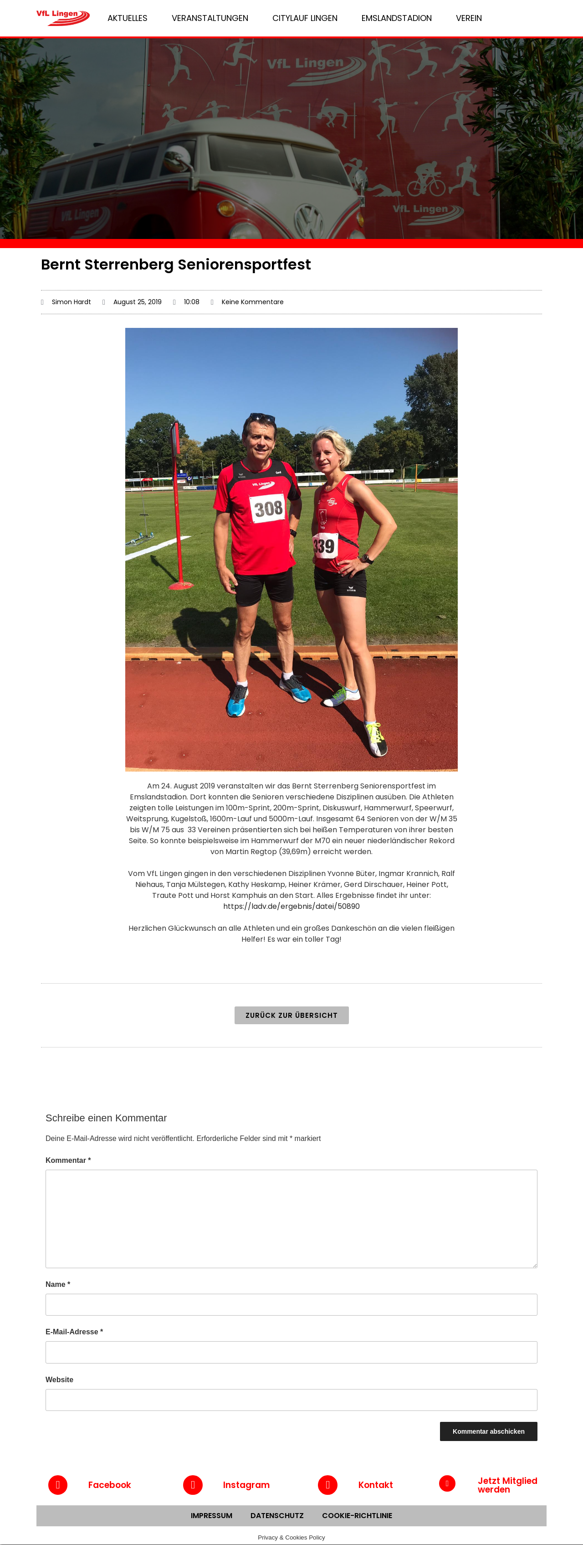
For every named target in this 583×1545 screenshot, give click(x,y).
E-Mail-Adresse (74, 1332)
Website (59, 1380)
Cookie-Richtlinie (357, 1516)
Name (58, 1284)
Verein (469, 18)
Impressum (211, 1516)
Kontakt (375, 1485)
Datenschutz (277, 1516)
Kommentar (68, 1160)
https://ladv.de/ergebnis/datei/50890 (291, 906)
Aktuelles (127, 18)
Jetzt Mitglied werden (507, 1485)
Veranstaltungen (210, 18)
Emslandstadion (397, 18)
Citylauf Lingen (305, 18)
